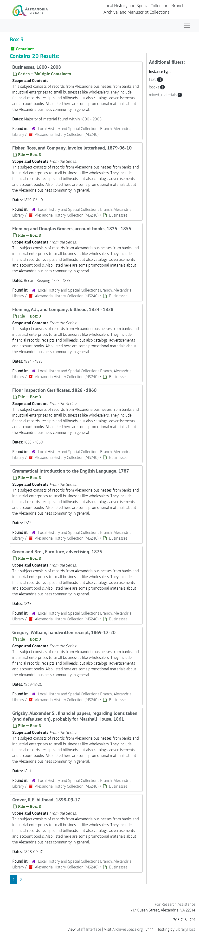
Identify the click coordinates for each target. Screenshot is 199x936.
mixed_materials (163, 94)
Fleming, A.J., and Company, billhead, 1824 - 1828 (62, 309)
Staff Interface (89, 929)
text (153, 79)
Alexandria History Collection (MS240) (67, 134)
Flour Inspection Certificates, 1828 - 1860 (54, 390)
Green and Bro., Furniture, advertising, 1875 (57, 552)
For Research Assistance (175, 904)
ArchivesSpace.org (127, 929)
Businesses (118, 215)
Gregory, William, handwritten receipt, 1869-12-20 (64, 632)
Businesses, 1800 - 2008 (36, 67)
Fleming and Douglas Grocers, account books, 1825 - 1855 (71, 228)
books (154, 86)
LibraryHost (185, 929)
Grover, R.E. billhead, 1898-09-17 (46, 800)
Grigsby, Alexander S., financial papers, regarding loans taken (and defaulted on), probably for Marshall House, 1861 (74, 716)
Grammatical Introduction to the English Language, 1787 (70, 471)
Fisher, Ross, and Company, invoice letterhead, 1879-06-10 (72, 148)
